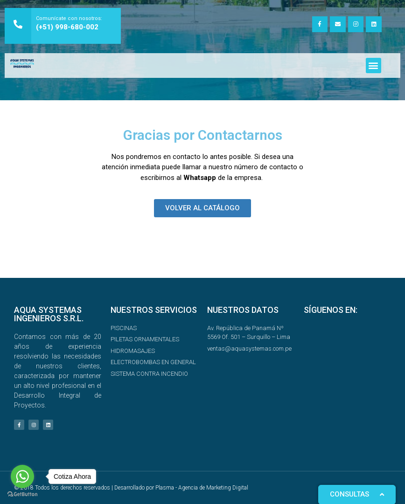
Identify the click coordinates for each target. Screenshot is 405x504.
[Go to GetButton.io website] (22, 494)
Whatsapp (199, 177)
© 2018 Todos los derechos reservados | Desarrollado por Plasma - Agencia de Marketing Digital (131, 487)
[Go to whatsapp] (22, 476)
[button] (373, 65)
